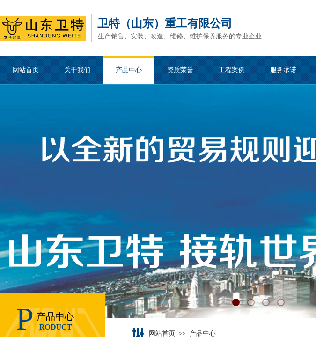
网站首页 (162, 333)
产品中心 (203, 333)
